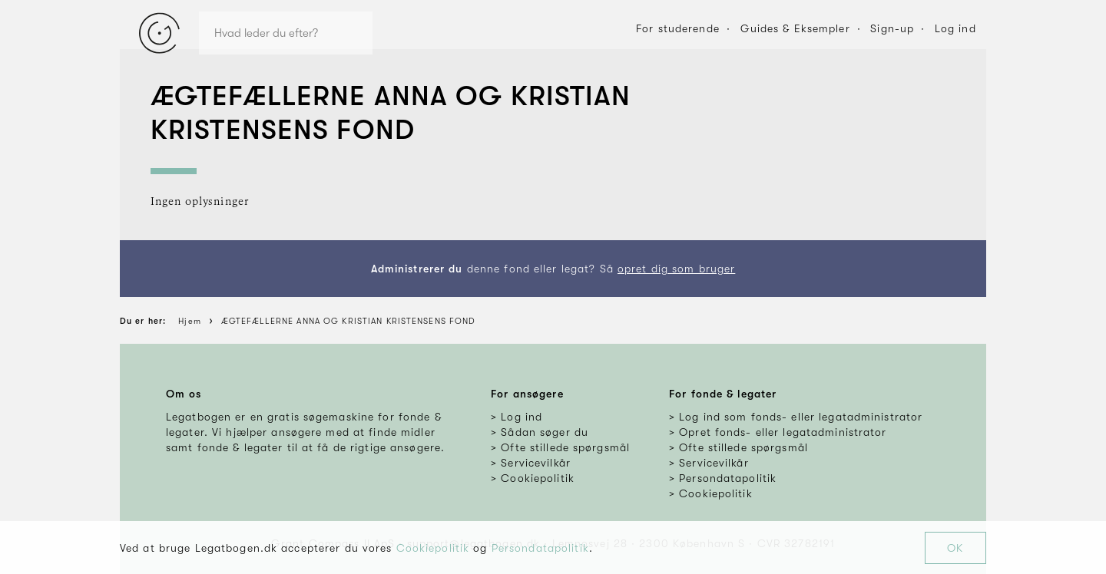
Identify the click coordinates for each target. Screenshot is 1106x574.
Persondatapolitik (540, 548)
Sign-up (892, 28)
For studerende (678, 28)
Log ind (955, 28)
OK (955, 548)
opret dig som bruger (676, 268)
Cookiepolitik (433, 548)
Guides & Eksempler (795, 28)
